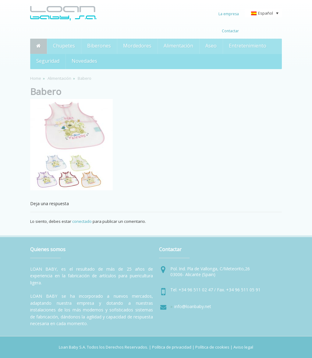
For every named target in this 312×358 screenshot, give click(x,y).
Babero (45, 91)
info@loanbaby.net (192, 306)
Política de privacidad (171, 347)
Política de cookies (212, 347)
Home (35, 78)
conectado (82, 221)
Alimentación (59, 78)
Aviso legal (243, 347)
